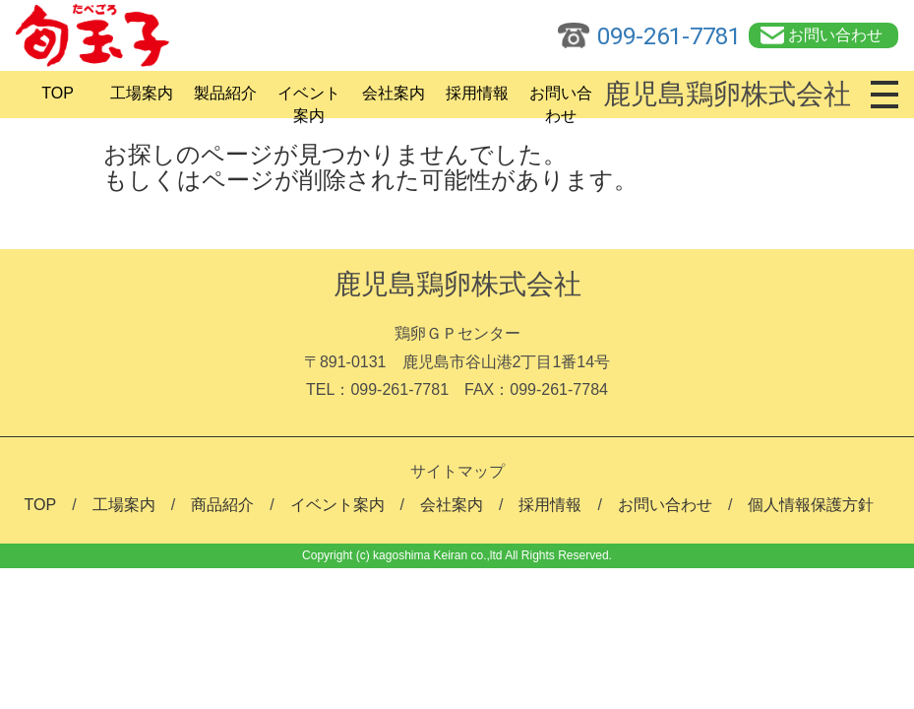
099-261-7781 (669, 36)
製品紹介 (225, 93)
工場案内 (141, 93)
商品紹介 (222, 504)
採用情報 (477, 93)
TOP (57, 93)
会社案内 (393, 93)
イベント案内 (308, 99)
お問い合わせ (835, 35)
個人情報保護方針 (811, 504)
